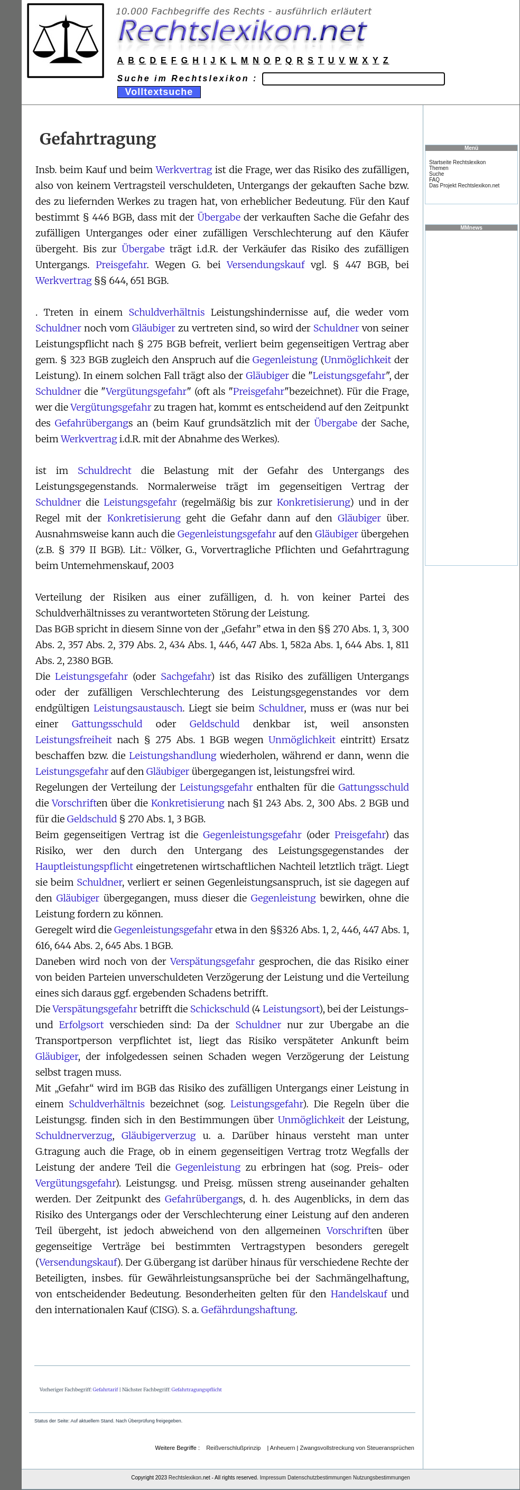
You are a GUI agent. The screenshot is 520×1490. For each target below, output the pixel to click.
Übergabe (218, 217)
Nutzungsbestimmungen (381, 1477)
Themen (439, 168)
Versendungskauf (265, 265)
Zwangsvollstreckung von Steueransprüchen (357, 1448)
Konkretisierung (313, 502)
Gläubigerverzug (159, 1136)
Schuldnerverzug (73, 1136)
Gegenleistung (285, 360)
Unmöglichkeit (357, 360)
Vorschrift (74, 803)
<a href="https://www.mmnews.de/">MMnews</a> (471, 397)
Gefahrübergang (91, 423)
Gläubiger (153, 328)
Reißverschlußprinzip (233, 1448)
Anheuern (282, 1448)
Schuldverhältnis (166, 312)
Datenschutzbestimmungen (319, 1477)
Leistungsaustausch (138, 708)
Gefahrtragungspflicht (197, 1389)
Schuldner (58, 328)
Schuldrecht (105, 470)
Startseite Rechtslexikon (457, 162)
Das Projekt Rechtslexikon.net (464, 185)
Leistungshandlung (172, 755)
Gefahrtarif (105, 1389)
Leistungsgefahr (349, 375)
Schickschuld (219, 1009)
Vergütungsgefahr (146, 391)
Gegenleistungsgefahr (227, 534)
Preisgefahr (121, 265)
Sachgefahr (185, 676)
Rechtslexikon (185, 1477)
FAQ (434, 180)
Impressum (273, 1477)
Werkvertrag (184, 170)
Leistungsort (291, 1009)
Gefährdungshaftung (248, 1310)
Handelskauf (359, 1294)
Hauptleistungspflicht (84, 866)
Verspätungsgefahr (212, 961)
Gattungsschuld (107, 724)
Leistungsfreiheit (73, 740)
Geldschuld (214, 724)
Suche (436, 174)
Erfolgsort (81, 1025)
